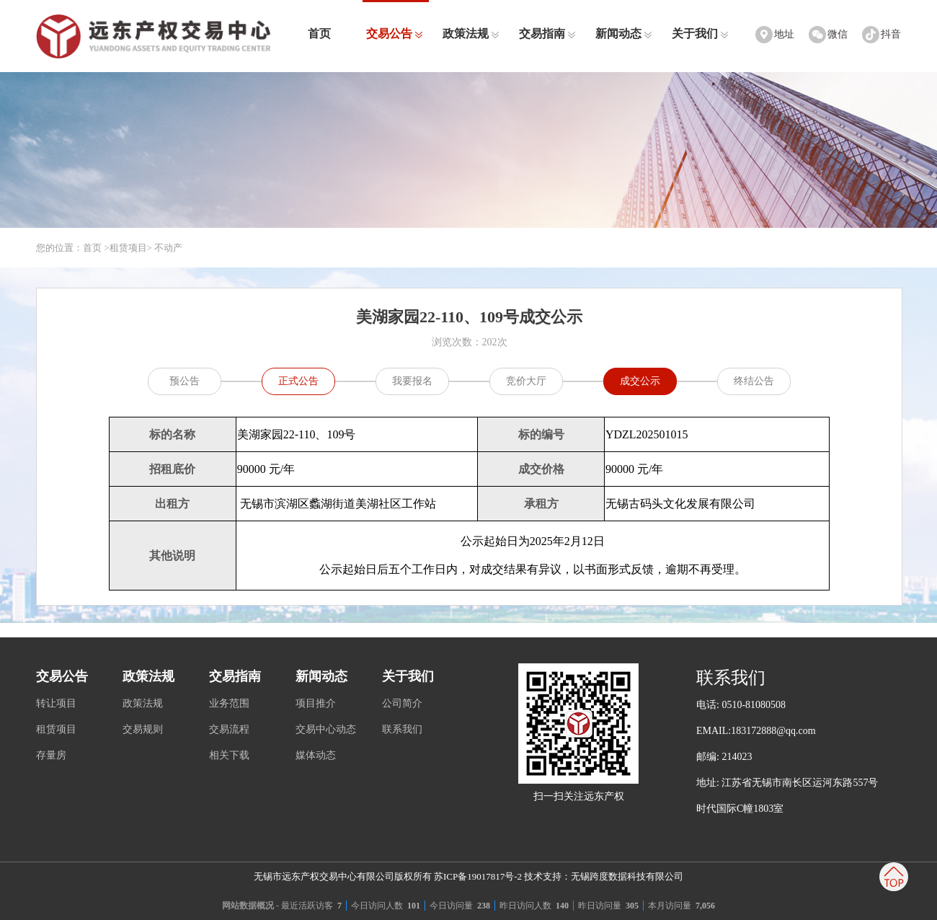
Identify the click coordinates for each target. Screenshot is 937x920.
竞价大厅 (526, 381)
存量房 (51, 755)
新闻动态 (623, 33)
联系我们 (402, 729)
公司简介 (402, 703)
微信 (837, 34)
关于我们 (700, 33)
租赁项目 (128, 247)
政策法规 (471, 33)
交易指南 (547, 33)
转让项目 (56, 703)
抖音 (891, 34)
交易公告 (394, 33)
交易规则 (143, 729)
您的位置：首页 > (73, 247)
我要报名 (412, 381)
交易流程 (229, 729)
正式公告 (298, 381)
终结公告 (754, 381)
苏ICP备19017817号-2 (478, 876)
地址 (784, 34)
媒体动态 (316, 755)
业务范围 (229, 703)
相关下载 (229, 755)
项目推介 (316, 703)
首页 (319, 33)
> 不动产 (165, 247)
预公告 (184, 381)
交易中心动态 (326, 729)
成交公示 (640, 381)
